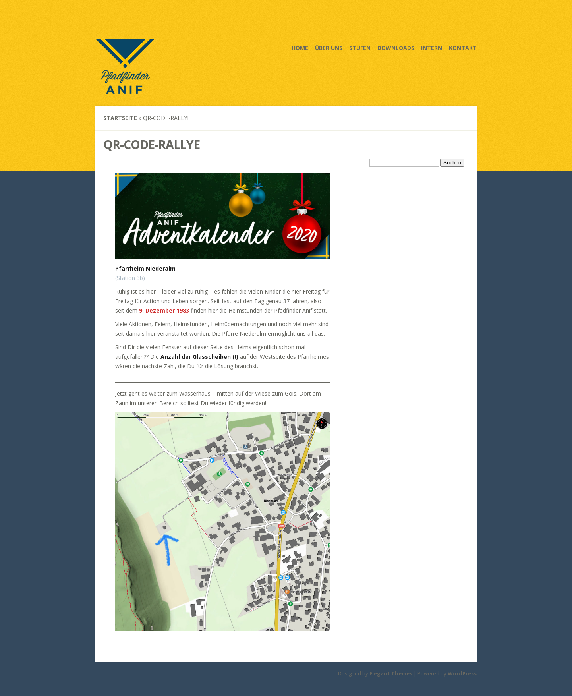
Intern (431, 48)
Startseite (120, 118)
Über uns (328, 48)
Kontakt (463, 48)
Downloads (395, 48)
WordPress (462, 673)
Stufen (360, 48)
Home (300, 48)
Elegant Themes (390, 673)
